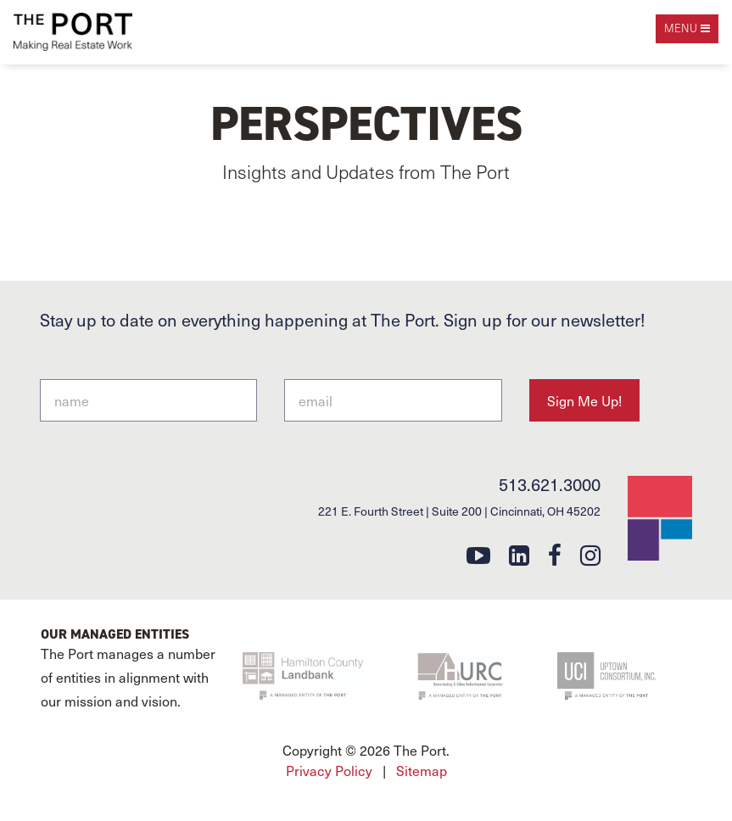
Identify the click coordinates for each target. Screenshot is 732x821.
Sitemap (421, 770)
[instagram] (590, 554)
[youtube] (478, 554)
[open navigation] (687, 28)
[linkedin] (519, 554)
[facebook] (555, 554)
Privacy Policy (329, 770)
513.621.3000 (550, 484)
